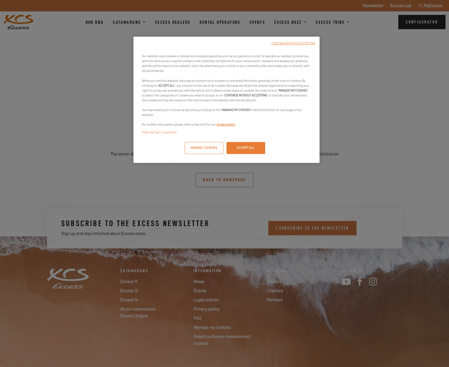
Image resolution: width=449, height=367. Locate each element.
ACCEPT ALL (246, 147)
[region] (226, 100)
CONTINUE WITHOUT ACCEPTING (293, 43)
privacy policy (225, 124)
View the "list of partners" (159, 132)
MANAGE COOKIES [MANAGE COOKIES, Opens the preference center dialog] (204, 147)
